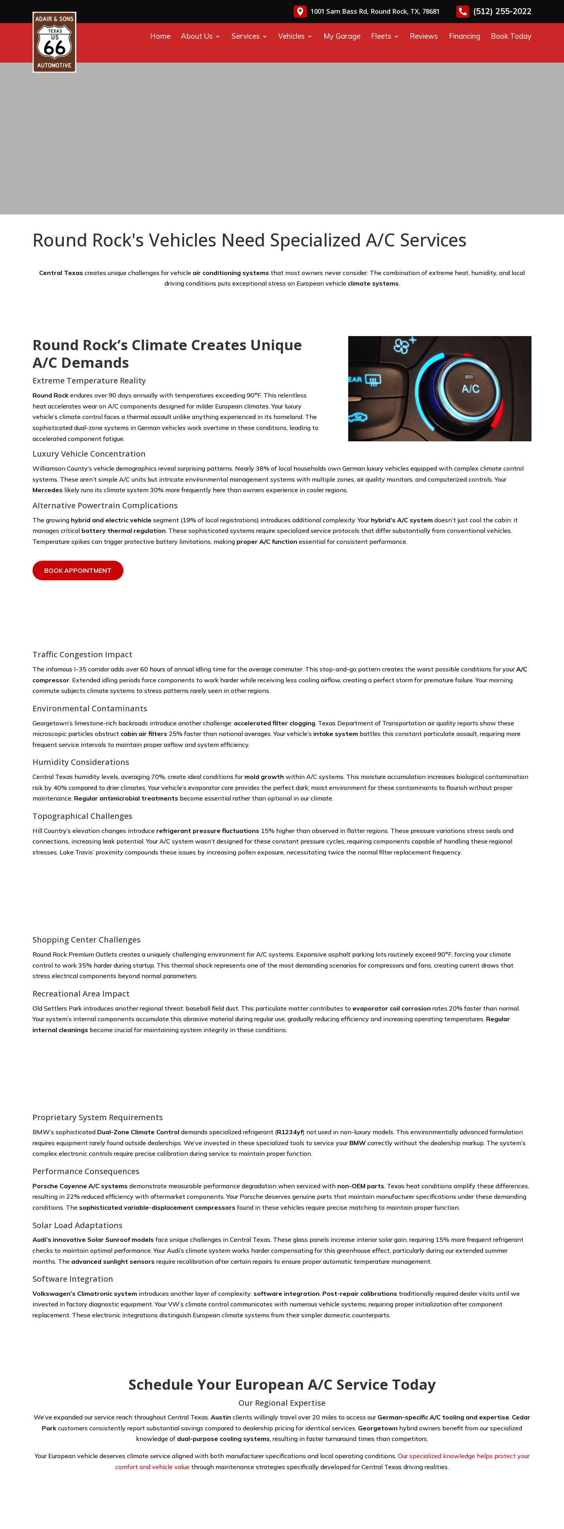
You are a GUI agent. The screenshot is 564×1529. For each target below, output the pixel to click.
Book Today (511, 36)
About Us (197, 36)
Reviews (424, 36)
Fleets (381, 36)
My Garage (342, 36)
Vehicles (291, 36)
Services (245, 36)
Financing (464, 36)
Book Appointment (78, 570)
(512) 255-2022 (493, 11)
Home (160, 36)
